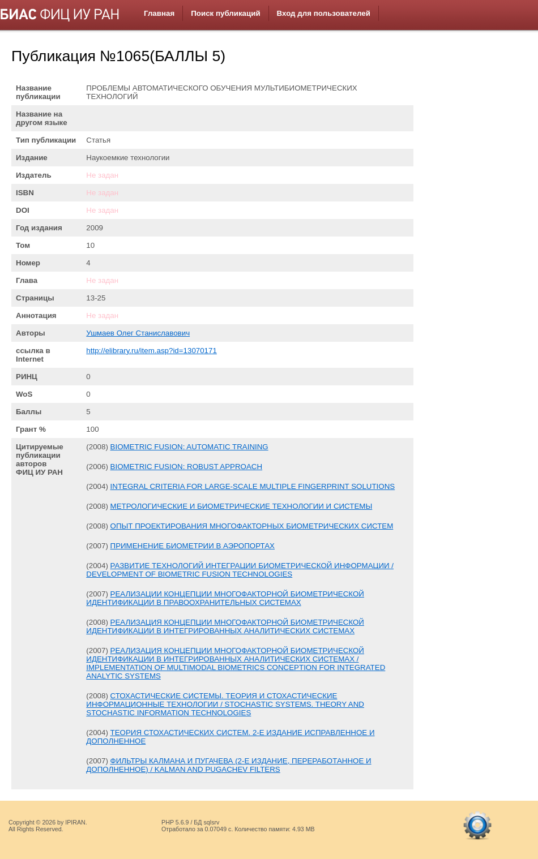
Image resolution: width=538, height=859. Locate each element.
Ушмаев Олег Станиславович (138, 333)
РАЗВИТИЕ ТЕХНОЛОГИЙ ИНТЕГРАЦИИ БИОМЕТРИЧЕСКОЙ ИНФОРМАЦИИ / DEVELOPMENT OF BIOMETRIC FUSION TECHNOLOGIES (240, 569)
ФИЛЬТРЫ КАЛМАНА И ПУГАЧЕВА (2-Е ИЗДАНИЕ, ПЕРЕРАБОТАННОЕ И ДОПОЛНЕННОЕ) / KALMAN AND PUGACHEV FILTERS (228, 765)
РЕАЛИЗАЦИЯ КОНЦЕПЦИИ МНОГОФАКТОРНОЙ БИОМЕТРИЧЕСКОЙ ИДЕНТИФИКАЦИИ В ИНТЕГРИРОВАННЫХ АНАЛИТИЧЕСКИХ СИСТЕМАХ (225, 626)
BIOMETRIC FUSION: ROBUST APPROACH (186, 466)
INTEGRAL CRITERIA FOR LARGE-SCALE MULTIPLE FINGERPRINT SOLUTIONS (252, 486)
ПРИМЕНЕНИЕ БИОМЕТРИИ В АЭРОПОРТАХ (192, 546)
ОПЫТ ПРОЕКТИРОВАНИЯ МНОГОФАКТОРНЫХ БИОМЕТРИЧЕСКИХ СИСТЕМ (252, 526)
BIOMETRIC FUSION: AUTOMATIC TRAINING (189, 447)
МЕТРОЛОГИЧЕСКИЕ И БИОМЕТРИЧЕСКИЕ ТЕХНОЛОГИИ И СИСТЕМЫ (241, 506)
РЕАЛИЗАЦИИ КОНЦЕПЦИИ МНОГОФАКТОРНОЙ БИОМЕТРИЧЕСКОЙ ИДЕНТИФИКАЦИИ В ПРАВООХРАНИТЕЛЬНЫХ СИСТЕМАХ (225, 598)
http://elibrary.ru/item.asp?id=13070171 (151, 350)
